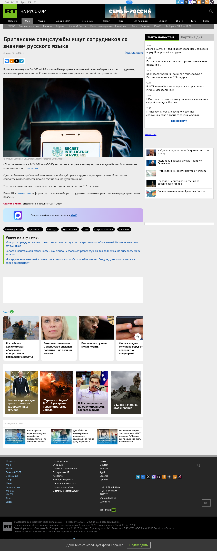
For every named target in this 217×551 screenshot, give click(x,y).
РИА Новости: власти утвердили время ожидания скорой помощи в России (177, 100)
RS (35, 2)
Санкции (145, 26)
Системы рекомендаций (66, 490)
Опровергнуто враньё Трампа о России (181, 191)
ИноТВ (179, 20)
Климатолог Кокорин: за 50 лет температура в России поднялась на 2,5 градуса (174, 75)
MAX (74, 215)
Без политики (141, 20)
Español (104, 476)
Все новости (179, 120)
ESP (29, 2)
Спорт (106, 20)
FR (17, 2)
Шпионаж (124, 229)
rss (207, 2)
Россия (41, 20)
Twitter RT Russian (186, 2)
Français (104, 468)
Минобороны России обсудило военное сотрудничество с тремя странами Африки (172, 113)
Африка (60, 26)
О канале (58, 464)
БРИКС (11, 26)
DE (12, 2)
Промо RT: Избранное (65, 468)
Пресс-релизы (60, 461)
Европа (47, 26)
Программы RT (61, 472)
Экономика (88, 20)
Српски (104, 479)
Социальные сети (103, 229)
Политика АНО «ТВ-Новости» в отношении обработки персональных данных (55, 531)
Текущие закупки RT (63, 479)
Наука (120, 20)
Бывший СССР (63, 20)
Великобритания (14, 229)
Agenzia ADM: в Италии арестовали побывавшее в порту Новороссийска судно (177, 50)
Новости (12, 20)
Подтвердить (138, 545)
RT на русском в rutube (195, 2)
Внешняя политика (29, 26)
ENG (7, 2)
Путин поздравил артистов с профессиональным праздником (176, 62)
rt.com (35, 525)
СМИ (85, 229)
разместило (24, 193)
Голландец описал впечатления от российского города (178, 182)
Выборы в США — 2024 (178, 26)
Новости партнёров (63, 487)
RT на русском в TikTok (212, 2)
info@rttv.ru (168, 528)
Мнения (163, 20)
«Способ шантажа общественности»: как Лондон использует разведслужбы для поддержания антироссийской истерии (73, 252)
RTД (129, 2)
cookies (118, 545)
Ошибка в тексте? (12, 203)
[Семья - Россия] (130, 11)
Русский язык (70, 229)
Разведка (52, 229)
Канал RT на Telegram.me (178, 2)
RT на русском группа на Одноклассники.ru (199, 2)
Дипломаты (35, 229)
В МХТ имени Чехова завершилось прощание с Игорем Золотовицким (175, 88)
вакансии (32, 168)
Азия (134, 26)
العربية (23, 2)
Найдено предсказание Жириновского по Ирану (183, 151)
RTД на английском (110, 486)
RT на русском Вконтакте (182, 2)
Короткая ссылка (134, 51)
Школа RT (105, 501)
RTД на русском (108, 490)
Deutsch (104, 465)
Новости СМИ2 (150, 134)
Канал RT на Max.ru (190, 2)
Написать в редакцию (64, 483)
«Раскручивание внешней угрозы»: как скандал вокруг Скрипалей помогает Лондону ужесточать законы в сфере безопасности (70, 260)
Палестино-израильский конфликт (108, 26)
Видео (206, 20)
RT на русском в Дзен (203, 2)
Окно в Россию (108, 497)
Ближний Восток (77, 26)
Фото (193, 20)
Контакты (58, 475)
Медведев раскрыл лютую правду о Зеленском (179, 162)
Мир (27, 20)
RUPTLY (104, 494)
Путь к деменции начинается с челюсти (181, 170)
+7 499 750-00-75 (132, 528)
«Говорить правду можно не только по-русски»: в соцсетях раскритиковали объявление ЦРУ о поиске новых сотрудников (72, 243)
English (103, 461)
